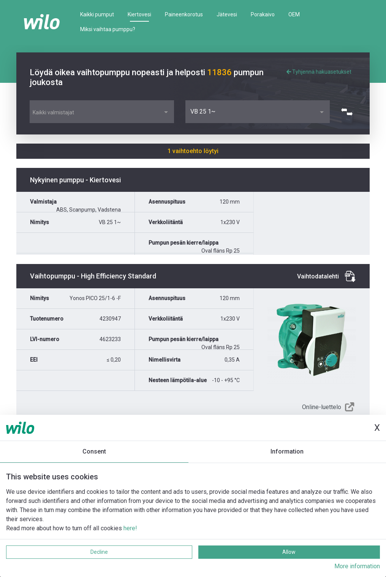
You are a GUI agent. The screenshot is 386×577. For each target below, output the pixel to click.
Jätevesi (227, 14)
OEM (294, 14)
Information (287, 451)
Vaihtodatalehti (318, 276)
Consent (94, 451)
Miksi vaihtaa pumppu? (107, 29)
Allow (289, 552)
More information (357, 566)
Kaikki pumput (97, 14)
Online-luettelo (321, 407)
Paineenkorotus (184, 14)
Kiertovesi (139, 14)
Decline (99, 552)
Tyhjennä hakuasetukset (318, 72)
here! (130, 528)
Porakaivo (263, 14)
